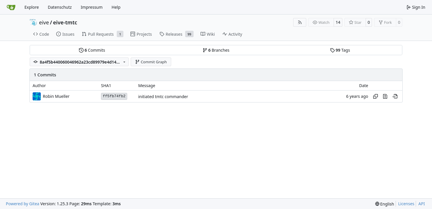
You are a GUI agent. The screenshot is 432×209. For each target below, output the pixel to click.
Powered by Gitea (22, 203)
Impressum (91, 7)
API (421, 203)
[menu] (384, 204)
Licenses (406, 203)
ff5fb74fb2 (114, 96)
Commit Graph (151, 61)
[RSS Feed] (300, 22)
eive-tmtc (65, 22)
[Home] (11, 7)
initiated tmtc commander (163, 96)
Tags (340, 50)
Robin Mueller (56, 96)
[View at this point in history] (395, 96)
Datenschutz (60, 7)
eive (44, 22)
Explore (31, 7)
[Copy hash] (375, 96)
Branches (216, 50)
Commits (92, 50)
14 (338, 22)
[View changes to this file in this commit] (385, 96)
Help (116, 7)
